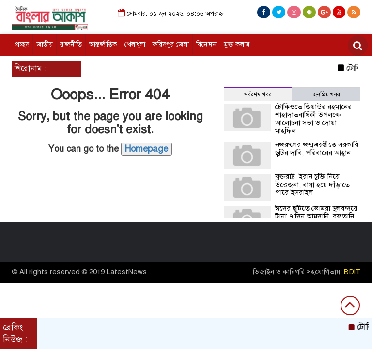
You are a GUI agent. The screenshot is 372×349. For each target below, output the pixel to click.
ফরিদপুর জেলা (171, 44)
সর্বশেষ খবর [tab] (258, 94)
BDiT (352, 272)
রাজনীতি (71, 44)
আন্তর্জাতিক (103, 44)
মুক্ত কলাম (236, 44)
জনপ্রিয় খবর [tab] (326, 94)
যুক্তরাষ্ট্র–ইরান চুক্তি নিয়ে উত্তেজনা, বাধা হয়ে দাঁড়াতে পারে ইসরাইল (312, 184)
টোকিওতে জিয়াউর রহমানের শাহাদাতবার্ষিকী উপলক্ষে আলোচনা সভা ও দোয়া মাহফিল (313, 118)
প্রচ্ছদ (22, 44)
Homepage (146, 148)
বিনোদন (206, 44)
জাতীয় (44, 44)
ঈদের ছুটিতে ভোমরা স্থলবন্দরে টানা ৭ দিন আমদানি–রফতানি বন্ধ (316, 216)
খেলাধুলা (134, 44)
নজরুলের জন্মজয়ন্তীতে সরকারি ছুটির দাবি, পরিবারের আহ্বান (316, 148)
